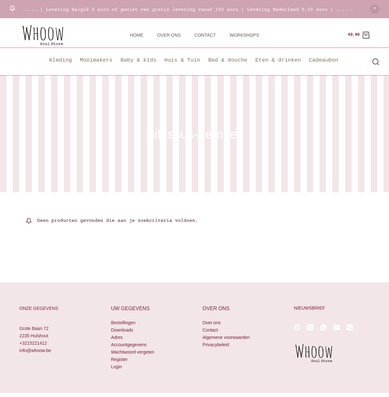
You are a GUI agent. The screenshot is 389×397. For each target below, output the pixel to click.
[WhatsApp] (323, 327)
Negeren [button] (374, 9)
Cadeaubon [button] (323, 60)
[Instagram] (310, 327)
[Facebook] (297, 327)
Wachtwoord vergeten (132, 352)
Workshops (244, 35)
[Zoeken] (375, 61)
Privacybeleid (215, 344)
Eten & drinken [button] (278, 60)
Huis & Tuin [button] (182, 60)
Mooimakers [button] (96, 60)
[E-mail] (336, 327)
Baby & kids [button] (138, 60)
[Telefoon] (349, 327)
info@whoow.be (35, 350)
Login (116, 366)
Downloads (122, 330)
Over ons (169, 35)
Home (136, 35)
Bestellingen (123, 322)
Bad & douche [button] (227, 60)
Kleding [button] (60, 60)
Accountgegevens (128, 344)
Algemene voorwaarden (226, 337)
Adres (117, 337)
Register (119, 359)
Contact (205, 35)
